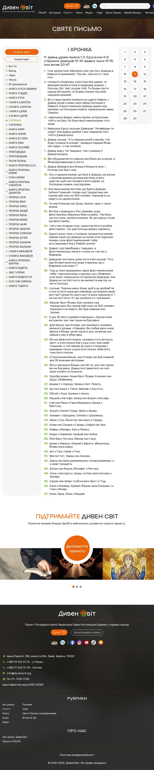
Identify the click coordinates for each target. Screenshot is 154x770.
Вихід (12, 70)
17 (135, 89)
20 (135, 96)
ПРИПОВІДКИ (17, 152)
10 (125, 74)
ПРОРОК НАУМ (18, 224)
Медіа (89, 12)
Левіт (12, 75)
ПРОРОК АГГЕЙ (18, 237)
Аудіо (5, 717)
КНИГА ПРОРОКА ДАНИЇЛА (19, 191)
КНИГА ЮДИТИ (18, 268)
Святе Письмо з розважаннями (39, 713)
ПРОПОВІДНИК (18, 156)
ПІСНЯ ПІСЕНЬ (17, 160)
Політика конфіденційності (77, 754)
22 (125, 103)
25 (124, 111)
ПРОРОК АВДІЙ (18, 210)
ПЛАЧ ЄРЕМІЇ (17, 177)
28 (125, 118)
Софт (100, 12)
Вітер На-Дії (29, 717)
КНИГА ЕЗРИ (16, 129)
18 (144, 89)
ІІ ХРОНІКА (15, 124)
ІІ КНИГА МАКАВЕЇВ (21, 255)
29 (135, 118)
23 (134, 103)
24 (144, 103)
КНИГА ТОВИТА (18, 286)
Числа (12, 79)
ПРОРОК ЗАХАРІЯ (19, 242)
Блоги (79, 12)
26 (135, 111)
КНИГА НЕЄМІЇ (17, 133)
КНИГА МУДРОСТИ (20, 277)
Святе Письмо (113, 12)
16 (125, 89)
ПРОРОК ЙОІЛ (17, 201)
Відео (5, 722)
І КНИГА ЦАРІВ (18, 111)
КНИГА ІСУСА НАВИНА (23, 88)
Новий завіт (21, 59)
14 (134, 81)
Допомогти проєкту (77, 548)
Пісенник (27, 704)
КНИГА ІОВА (16, 142)
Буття (13, 66)
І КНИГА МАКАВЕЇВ (20, 251)
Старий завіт (22, 51)
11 (135, 74)
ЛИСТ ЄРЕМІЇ (17, 272)
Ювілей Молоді (133, 12)
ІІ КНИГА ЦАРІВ (18, 115)
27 (144, 111)
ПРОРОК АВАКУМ (19, 228)
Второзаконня (18, 84)
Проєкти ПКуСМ (11, 741)
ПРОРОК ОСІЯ (17, 197)
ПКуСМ (42, 12)
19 (125, 96)
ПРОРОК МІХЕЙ (18, 219)
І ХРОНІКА (15, 120)
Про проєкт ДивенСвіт (15, 737)
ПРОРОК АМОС (18, 206)
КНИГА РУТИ (16, 97)
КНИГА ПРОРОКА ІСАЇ (22, 165)
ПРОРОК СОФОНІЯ (20, 233)
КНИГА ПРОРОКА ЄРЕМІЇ (19, 172)
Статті (68, 12)
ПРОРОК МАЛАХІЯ (20, 246)
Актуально (55, 12)
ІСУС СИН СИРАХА (20, 281)
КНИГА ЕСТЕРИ (18, 138)
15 (144, 81)
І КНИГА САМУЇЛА (20, 102)
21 (144, 96)
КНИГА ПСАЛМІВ (19, 147)
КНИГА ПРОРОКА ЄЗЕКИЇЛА (19, 184)
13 (125, 81)
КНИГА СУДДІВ (18, 93)
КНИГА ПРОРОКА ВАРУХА (19, 262)
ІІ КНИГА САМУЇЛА (20, 106)
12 (144, 74)
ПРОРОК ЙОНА (18, 215)
